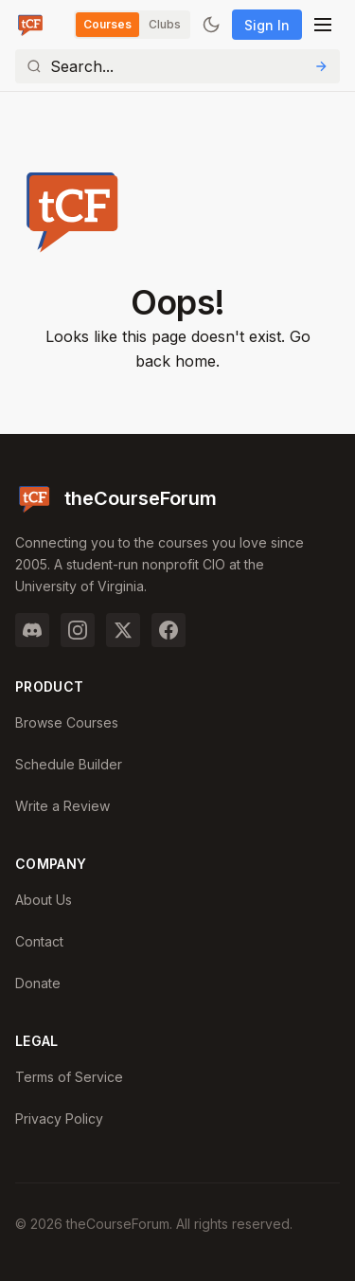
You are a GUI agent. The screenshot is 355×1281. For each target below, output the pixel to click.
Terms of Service (69, 1077)
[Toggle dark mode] (211, 25)
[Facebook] (168, 630)
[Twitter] (123, 630)
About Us (43, 900)
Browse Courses (66, 722)
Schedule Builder (68, 764)
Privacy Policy (59, 1118)
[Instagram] (78, 630)
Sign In (267, 25)
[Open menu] (323, 25)
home (195, 361)
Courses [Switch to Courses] (107, 24)
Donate (38, 983)
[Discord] (32, 630)
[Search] (177, 66)
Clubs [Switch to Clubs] (165, 24)
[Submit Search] (321, 66)
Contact (39, 941)
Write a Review (62, 806)
